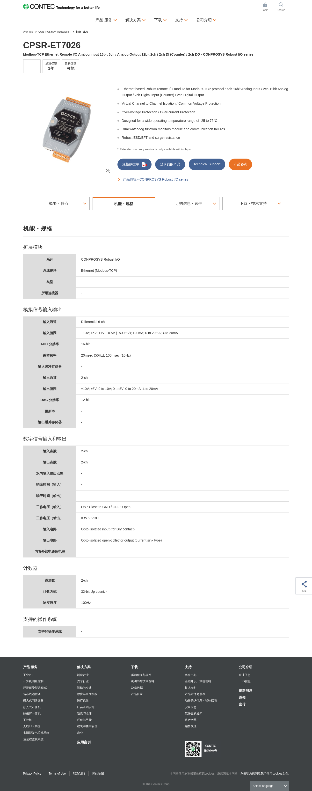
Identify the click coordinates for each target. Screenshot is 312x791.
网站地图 (98, 773)
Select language (263, 786)
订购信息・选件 (188, 203)
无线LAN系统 (31, 726)
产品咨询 (240, 164)
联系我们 (79, 773)
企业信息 (244, 675)
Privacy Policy (32, 773)
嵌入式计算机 (32, 707)
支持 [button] (181, 19)
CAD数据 (137, 687)
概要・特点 (58, 203)
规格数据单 (134, 164)
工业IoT (28, 675)
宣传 (242, 704)
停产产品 (190, 720)
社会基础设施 (85, 707)
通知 (242, 697)
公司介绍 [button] (206, 19)
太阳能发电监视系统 (36, 732)
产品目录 (137, 694)
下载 (134, 667)
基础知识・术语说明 (198, 681)
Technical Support (207, 164)
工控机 (27, 720)
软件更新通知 (193, 713)
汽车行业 (83, 681)
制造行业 (83, 675)
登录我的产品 (170, 164)
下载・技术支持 (253, 203)
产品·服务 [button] (106, 19)
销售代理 (190, 726)
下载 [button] (160, 19)
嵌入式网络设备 (33, 700)
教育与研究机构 (87, 694)
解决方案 (84, 667)
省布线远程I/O (32, 694)
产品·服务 (30, 667)
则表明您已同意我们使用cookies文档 (264, 773)
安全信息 (190, 707)
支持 (188, 667)
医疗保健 (83, 700)
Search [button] (283, 6)
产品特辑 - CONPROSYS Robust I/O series (155, 179)
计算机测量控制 (33, 681)
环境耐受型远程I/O (35, 687)
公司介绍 (245, 667)
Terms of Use (57, 773)
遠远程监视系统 (33, 739)
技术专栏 (190, 687)
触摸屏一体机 (32, 713)
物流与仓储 (84, 713)
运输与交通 (84, 687)
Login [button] (267, 6)
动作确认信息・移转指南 (201, 700)
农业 (80, 732)
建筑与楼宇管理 (87, 726)
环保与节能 (84, 720)
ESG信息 (245, 681)
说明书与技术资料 (142, 681)
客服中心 (190, 675)
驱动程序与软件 (141, 675)
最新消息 (245, 691)
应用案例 (84, 742)
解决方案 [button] (135, 19)
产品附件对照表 (195, 694)
